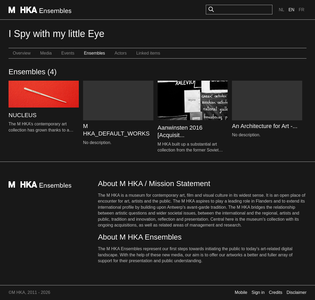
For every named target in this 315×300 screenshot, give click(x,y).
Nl (281, 9)
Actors (120, 53)
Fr (301, 9)
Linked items (148, 53)
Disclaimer (296, 292)
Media (46, 53)
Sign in (258, 292)
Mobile (241, 292)
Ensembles (94, 53)
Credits (276, 292)
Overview (22, 53)
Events (67, 53)
